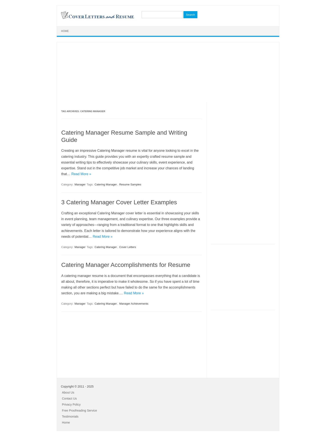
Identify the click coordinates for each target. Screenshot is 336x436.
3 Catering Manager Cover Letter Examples (119, 202)
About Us (68, 392)
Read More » (81, 174)
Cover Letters (127, 247)
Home (65, 31)
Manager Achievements (133, 303)
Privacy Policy (71, 404)
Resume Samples (130, 184)
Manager (80, 184)
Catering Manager (105, 184)
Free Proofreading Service (79, 410)
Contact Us (69, 398)
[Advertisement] (168, 72)
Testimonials (70, 416)
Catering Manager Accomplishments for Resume (125, 265)
